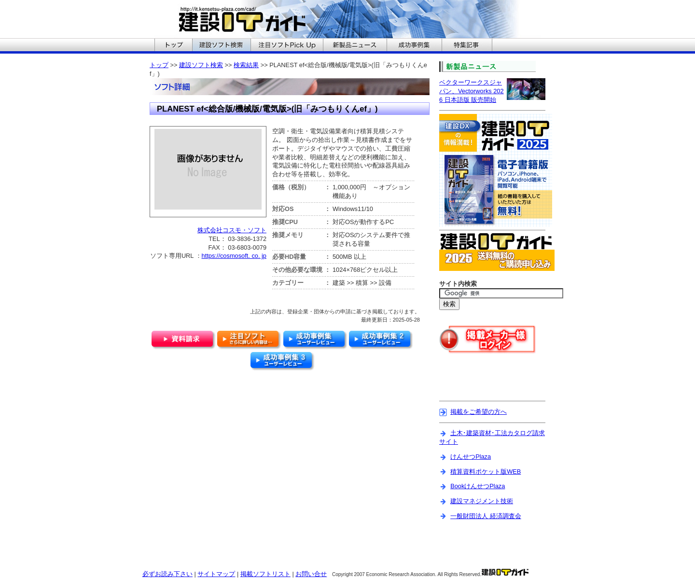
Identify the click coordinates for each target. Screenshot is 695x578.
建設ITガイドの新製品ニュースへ (355, 46)
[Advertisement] (495, 383)
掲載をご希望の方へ (478, 411)
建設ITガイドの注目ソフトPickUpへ (286, 46)
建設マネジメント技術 (481, 501)
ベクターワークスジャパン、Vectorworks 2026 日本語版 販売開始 (471, 91)
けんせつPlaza (470, 456)
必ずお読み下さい (167, 574)
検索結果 (246, 65)
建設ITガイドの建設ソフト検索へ (221, 46)
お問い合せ (311, 574)
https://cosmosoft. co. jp (234, 255)
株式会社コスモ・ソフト (231, 230)
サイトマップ (216, 574)
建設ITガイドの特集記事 (467, 46)
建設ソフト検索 (201, 65)
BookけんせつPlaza (477, 486)
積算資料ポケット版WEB (485, 471)
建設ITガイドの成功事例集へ (414, 46)
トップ (159, 65)
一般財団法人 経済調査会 (485, 516)
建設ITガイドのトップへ (173, 46)
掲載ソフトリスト (265, 574)
